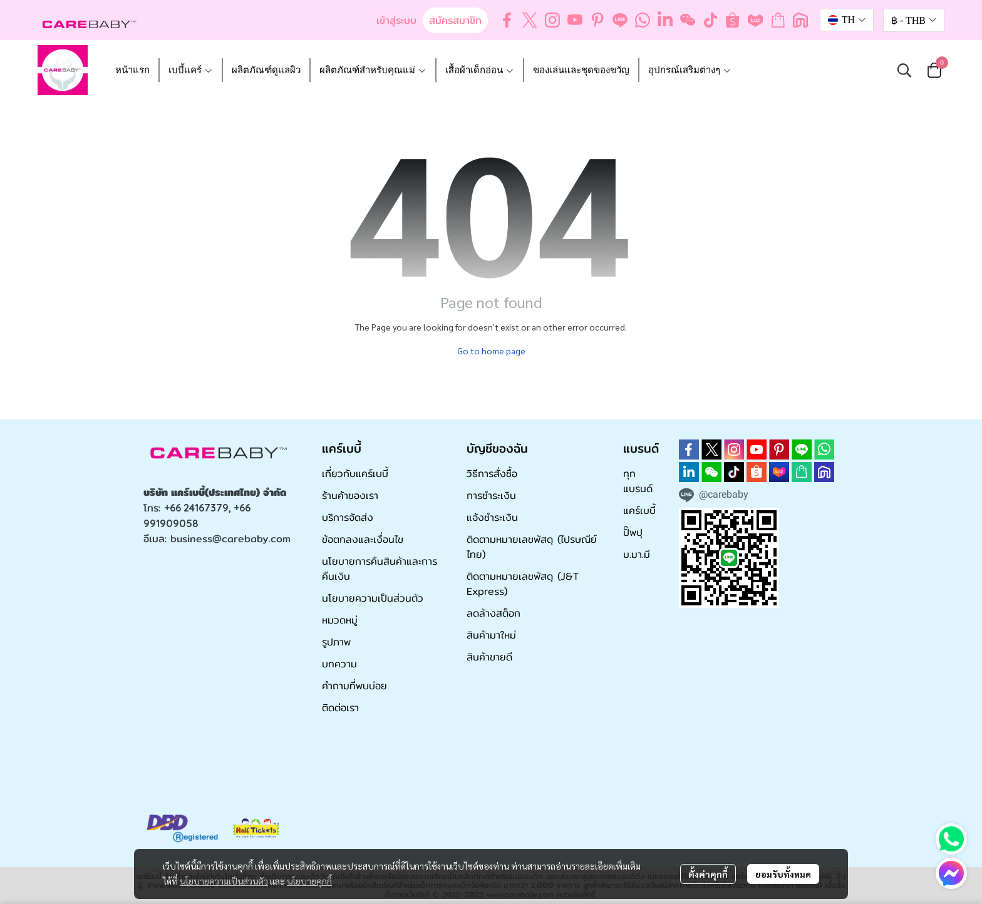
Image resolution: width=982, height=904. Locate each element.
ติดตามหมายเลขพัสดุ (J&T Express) (523, 583)
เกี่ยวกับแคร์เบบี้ (355, 473)
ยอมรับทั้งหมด (783, 874)
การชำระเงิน (491, 495)
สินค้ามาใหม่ (491, 635)
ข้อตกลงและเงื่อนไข (362, 539)
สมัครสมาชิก (455, 20)
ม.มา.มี (636, 554)
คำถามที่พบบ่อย (354, 686)
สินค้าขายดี (489, 657)
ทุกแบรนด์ (638, 481)
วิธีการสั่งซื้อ (492, 473)
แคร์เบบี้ (639, 510)
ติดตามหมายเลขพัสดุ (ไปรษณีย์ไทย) (532, 547)
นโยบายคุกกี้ (309, 880)
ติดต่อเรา (340, 708)
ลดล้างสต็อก (493, 613)
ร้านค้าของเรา (350, 495)
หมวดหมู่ (340, 620)
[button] (847, 20)
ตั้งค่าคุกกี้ (708, 874)
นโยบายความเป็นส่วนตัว (224, 880)
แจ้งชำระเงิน (492, 517)
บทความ (339, 664)
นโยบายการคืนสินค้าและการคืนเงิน (379, 568)
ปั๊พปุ (633, 532)
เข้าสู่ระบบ (396, 20)
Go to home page (491, 350)
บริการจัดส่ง (347, 517)
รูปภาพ (336, 642)
